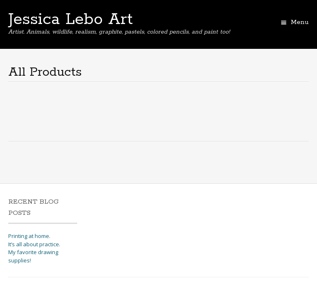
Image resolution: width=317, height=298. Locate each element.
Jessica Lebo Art (70, 19)
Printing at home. (29, 236)
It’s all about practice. (34, 244)
